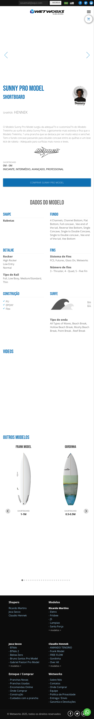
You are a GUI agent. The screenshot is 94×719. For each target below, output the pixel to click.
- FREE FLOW (56, 655)
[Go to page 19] (60, 580)
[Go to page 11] (43, 580)
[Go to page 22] (67, 580)
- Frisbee (53, 615)
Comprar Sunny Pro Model (47, 182)
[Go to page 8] (37, 580)
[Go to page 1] (22, 580)
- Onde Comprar (18, 690)
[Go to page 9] (39, 580)
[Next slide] (86, 511)
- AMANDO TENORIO (60, 647)
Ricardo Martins (18, 608)
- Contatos (54, 683)
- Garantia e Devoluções (62, 701)
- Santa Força (56, 626)
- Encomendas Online (21, 687)
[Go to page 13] (48, 580)
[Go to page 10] (41, 580)
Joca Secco (14, 611)
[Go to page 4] (28, 580)
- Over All (54, 662)
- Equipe (53, 690)
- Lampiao (54, 622)
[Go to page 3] (26, 580)
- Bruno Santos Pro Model (23, 658)
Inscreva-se (56, 3)
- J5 (50, 619)
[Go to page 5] (30, 580)
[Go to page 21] (65, 580)
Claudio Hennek (18, 615)
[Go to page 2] (24, 580)
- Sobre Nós (55, 679)
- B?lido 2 (14, 651)
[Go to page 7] (35, 580)
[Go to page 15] (52, 580)
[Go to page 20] (62, 580)
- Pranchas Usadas (19, 683)
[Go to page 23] (69, 580)
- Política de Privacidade (62, 694)
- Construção (16, 694)
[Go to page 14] (50, 580)
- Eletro (53, 611)
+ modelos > (55, 630)
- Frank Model (56, 651)
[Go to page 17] (56, 580)
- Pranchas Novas (18, 679)
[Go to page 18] (58, 580)
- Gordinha (55, 658)
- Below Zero (16, 655)
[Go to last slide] (7, 511)
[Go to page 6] (33, 580)
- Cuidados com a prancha (23, 698)
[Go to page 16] (54, 580)
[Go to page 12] (45, 580)
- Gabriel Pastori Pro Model (24, 662)
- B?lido (13, 647)
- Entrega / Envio (58, 698)
